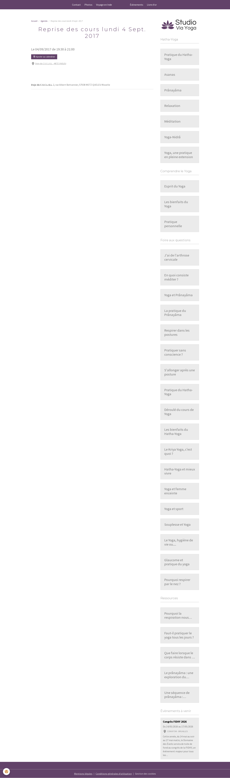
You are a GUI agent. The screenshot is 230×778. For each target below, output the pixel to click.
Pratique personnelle (173, 224)
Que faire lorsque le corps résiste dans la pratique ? (179, 655)
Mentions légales (83, 773)
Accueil (34, 21)
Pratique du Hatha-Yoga (178, 57)
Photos (88, 4)
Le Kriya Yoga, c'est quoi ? (178, 451)
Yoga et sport (173, 509)
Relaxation (172, 106)
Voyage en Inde (104, 4)
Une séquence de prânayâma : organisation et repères (177, 695)
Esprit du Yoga (174, 186)
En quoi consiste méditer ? (176, 277)
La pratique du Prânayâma (175, 313)
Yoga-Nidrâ (172, 137)
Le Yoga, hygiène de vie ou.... (178, 542)
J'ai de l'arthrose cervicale (176, 257)
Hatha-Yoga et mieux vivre (179, 471)
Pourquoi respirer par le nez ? (177, 582)
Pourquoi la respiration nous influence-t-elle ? (176, 615)
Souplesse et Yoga (177, 524)
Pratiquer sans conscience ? (175, 352)
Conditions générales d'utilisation (114, 773)
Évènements (136, 4)
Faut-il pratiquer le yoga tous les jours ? (179, 635)
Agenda (44, 21)
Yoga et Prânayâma (178, 295)
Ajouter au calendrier (44, 56)
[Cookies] (6, 771)
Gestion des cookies (145, 773)
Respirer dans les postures (177, 332)
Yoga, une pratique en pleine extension (178, 155)
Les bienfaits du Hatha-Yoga (176, 431)
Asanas (169, 74)
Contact (76, 4)
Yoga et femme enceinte (175, 491)
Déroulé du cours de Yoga (179, 412)
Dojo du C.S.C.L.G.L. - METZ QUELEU (50, 63)
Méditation (172, 121)
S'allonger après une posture (179, 372)
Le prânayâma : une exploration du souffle (178, 675)
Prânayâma (172, 90)
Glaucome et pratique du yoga (177, 562)
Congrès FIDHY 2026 (175, 721)
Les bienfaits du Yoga (176, 204)
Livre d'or (152, 4)
